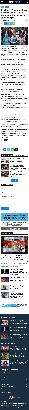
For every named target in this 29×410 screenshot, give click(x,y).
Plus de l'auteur (19, 155)
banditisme (17, 140)
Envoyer (5, 208)
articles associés (7, 155)
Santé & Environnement (7, 252)
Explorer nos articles (6, 392)
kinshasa (12, 5)
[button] (3, 221)
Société (3, 161)
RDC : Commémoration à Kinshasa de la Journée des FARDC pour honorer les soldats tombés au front (17, 280)
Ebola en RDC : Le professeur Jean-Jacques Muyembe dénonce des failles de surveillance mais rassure (18, 288)
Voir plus (14, 181)
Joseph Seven (6, 20)
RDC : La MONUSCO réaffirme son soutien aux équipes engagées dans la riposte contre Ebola (18, 295)
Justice (7, 5)
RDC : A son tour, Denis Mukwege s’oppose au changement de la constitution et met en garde (18, 272)
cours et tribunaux (9, 142)
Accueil (2, 5)
